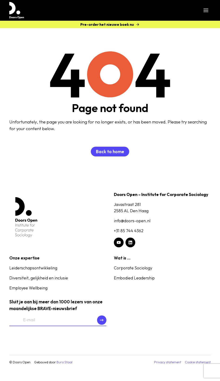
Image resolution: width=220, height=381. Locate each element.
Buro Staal (64, 362)
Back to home (110, 151)
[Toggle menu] (206, 10)
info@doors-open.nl (132, 220)
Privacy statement (167, 362)
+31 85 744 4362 (128, 230)
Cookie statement (198, 362)
